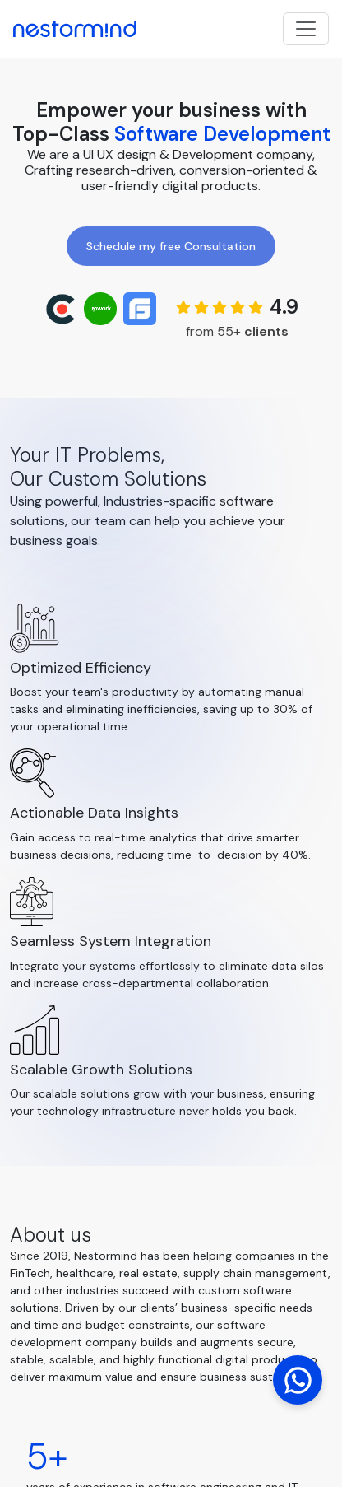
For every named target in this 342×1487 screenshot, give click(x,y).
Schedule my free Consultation (171, 246)
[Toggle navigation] (306, 28)
